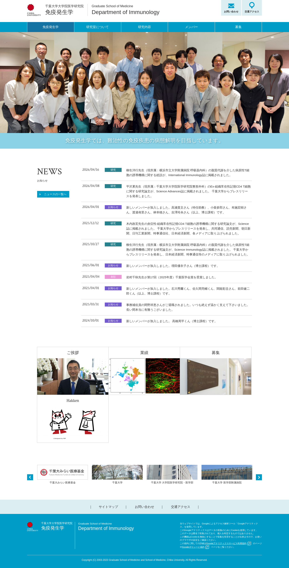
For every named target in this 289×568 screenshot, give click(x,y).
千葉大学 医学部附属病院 (226, 474)
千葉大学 (117, 474)
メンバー (191, 27)
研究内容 (144, 27)
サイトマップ (108, 506)
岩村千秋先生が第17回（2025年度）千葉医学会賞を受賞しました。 (172, 277)
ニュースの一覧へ (55, 194)
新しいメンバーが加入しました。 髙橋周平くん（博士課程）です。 (171, 321)
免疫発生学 (51, 27)
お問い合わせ (231, 11)
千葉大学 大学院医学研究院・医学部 (172, 474)
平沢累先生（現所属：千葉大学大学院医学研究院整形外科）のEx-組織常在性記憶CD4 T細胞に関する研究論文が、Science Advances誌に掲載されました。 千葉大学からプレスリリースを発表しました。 (188, 191)
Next (259, 477)
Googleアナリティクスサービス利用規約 (226, 543)
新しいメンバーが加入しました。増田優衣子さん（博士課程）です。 (173, 265)
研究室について (97, 27)
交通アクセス (252, 11)
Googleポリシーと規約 (193, 547)
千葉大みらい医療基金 (62, 474)
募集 (238, 27)
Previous (30, 477)
